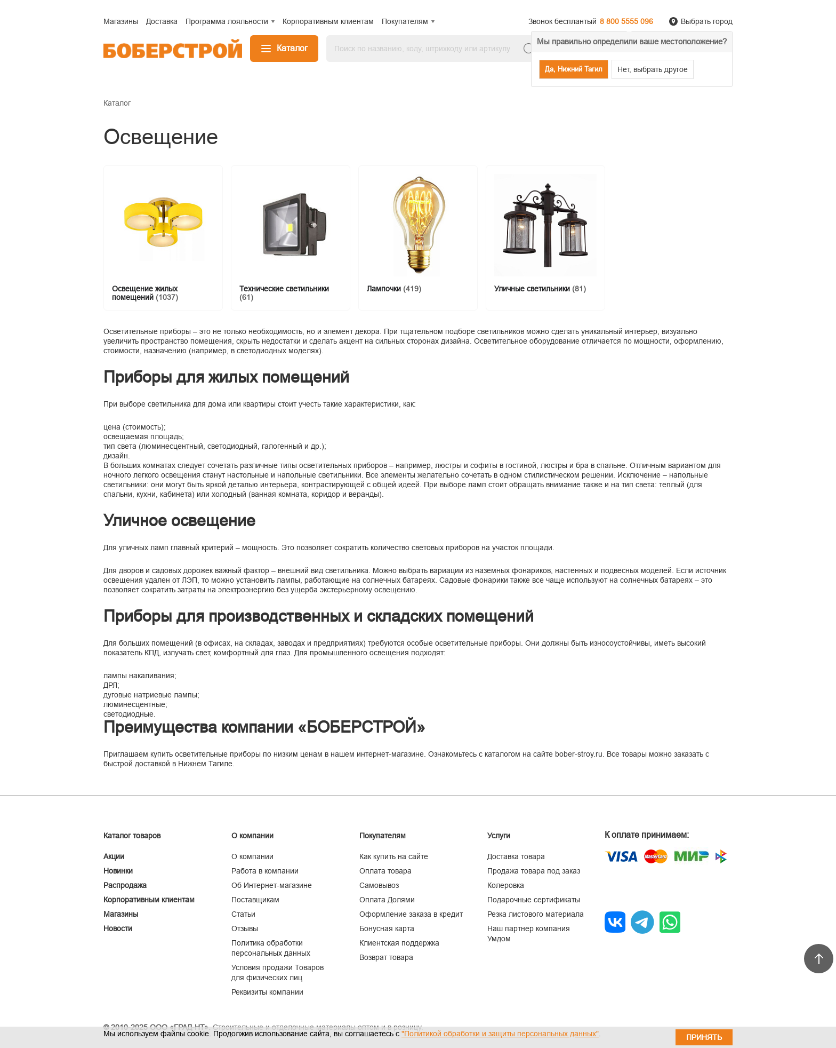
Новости (117, 928)
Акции (113, 856)
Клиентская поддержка (399, 943)
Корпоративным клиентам (149, 899)
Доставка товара (516, 856)
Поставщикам (255, 899)
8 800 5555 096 (626, 21)
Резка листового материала (535, 914)
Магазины (120, 914)
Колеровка (505, 885)
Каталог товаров (131, 835)
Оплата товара (385, 871)
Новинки (118, 871)
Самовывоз (379, 885)
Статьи (243, 914)
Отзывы (244, 928)
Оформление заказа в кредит (411, 914)
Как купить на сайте (393, 856)
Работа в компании (265, 871)
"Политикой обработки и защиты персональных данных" (500, 1033)
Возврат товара (386, 957)
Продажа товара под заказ (533, 871)
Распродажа (125, 885)
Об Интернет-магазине (271, 885)
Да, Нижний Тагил (573, 69)
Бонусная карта (386, 928)
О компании (252, 856)
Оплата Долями (387, 899)
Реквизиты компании (267, 992)
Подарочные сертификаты (533, 899)
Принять (704, 1037)
